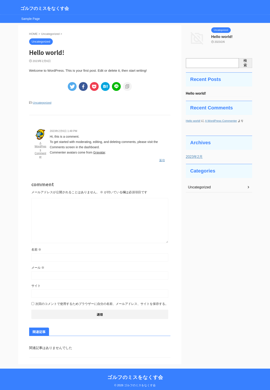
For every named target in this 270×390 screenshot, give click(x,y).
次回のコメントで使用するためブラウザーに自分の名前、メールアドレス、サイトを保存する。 (101, 302)
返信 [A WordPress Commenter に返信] (162, 159)
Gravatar (99, 152)
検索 (245, 63)
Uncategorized (42, 102)
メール (38, 266)
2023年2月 (193, 157)
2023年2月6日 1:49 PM (63, 130)
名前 (36, 248)
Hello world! (220, 36)
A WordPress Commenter (40, 149)
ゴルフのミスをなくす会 (44, 8)
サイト (36, 284)
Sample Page (30, 19)
